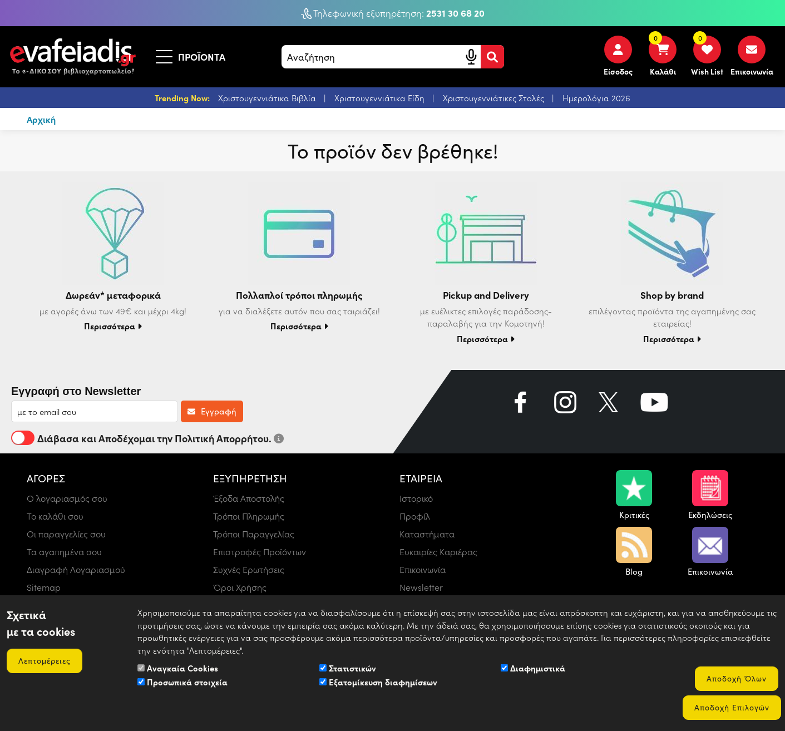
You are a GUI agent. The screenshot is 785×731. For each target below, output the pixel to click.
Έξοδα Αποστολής (248, 498)
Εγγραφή (211, 411)
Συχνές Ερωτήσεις (248, 569)
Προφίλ (414, 516)
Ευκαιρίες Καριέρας (438, 551)
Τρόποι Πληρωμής (248, 516)
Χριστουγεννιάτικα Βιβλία (268, 97)
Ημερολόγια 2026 (596, 97)
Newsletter (421, 587)
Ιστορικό (416, 498)
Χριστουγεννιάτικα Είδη (380, 97)
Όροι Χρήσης (239, 587)
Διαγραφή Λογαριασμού (76, 569)
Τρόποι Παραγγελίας (253, 534)
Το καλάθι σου (55, 516)
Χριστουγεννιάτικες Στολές (494, 97)
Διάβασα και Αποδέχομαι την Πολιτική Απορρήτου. (147, 438)
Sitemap (44, 587)
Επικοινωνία (422, 569)
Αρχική (41, 119)
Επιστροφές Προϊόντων (259, 551)
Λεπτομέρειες (44, 660)
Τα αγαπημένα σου (64, 551)
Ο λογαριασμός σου (67, 498)
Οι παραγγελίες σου (66, 534)
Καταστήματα (427, 534)
